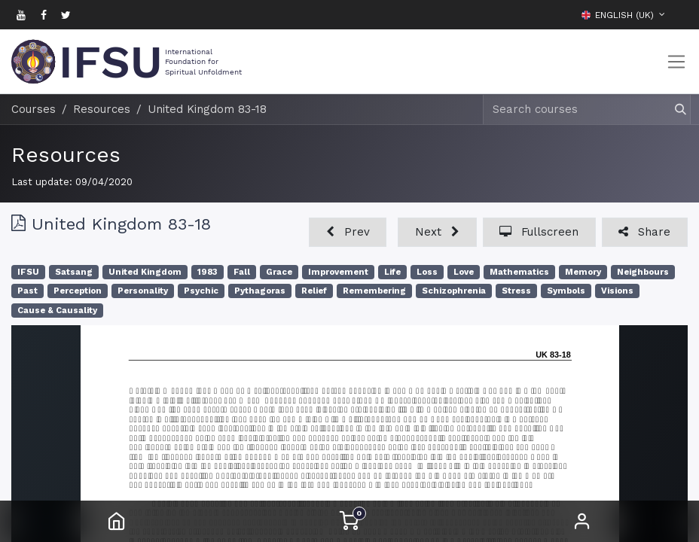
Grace (279, 272)
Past (27, 291)
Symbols (566, 291)
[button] (676, 14)
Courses (33, 109)
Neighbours (643, 272)
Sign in (582, 521)
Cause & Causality (57, 310)
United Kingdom (145, 272)
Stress (516, 291)
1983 (207, 272)
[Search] (674, 109)
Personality (143, 291)
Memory (583, 272)
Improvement (338, 272)
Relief (314, 291)
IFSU (28, 272)
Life (392, 272)
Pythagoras (259, 291)
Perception (77, 291)
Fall (242, 272)
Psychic (201, 291)
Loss (427, 272)
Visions (617, 291)
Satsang (74, 272)
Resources (66, 154)
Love (463, 272)
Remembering (374, 291)
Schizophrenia (454, 291)
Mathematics (519, 272)
